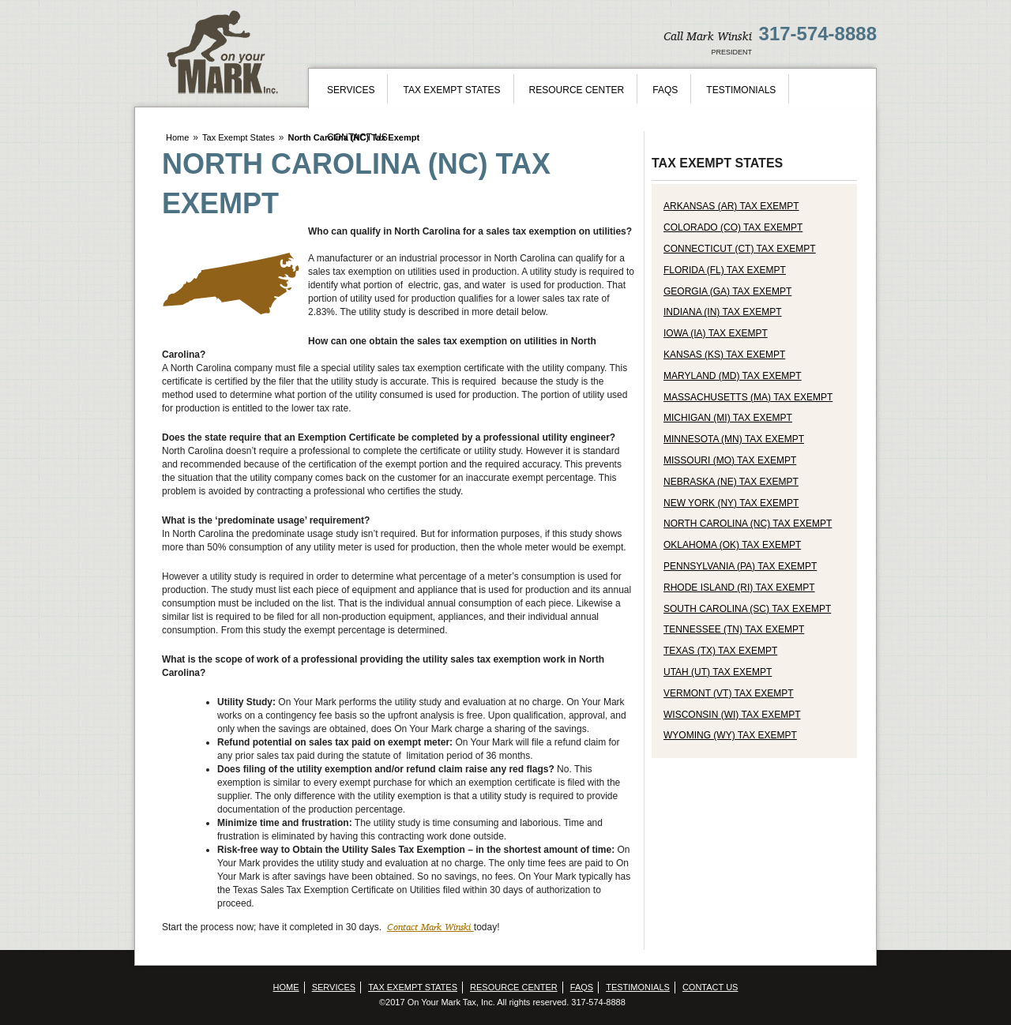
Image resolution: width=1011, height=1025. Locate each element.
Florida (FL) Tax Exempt (724, 270)
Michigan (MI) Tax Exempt (727, 417)
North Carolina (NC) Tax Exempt (747, 523)
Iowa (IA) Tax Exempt (715, 333)
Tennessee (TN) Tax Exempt (733, 629)
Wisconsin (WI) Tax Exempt (732, 714)
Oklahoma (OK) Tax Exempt (732, 544)
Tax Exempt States (451, 90)
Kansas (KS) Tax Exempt (724, 354)
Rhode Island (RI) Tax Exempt (739, 587)
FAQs (665, 90)
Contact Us (357, 137)
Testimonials (741, 90)
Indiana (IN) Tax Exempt (722, 311)
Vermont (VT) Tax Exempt (728, 693)
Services (350, 90)
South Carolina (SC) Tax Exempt (747, 608)
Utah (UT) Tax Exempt (717, 672)
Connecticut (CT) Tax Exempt (739, 248)
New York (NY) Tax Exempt (731, 503)
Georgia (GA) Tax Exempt (727, 291)
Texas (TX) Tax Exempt (720, 650)
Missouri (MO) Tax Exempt (729, 460)
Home (177, 137)
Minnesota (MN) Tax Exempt (733, 439)
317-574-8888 (818, 33)
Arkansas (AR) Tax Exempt (731, 206)
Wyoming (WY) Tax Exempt (730, 735)
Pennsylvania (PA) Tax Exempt (740, 566)
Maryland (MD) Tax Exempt (732, 375)
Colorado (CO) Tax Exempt (732, 227)
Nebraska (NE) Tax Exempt (731, 481)
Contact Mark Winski (430, 926)
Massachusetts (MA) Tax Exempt (747, 397)
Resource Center (577, 90)
